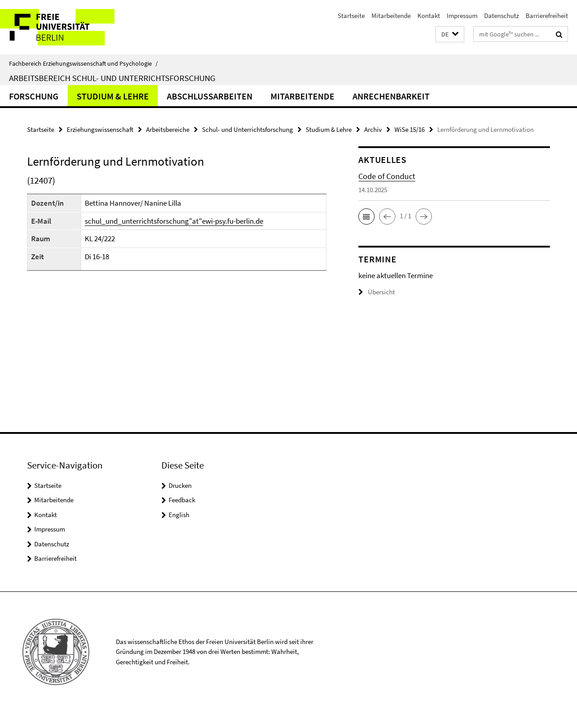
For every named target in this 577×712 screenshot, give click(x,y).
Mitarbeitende (391, 15)
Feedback (182, 500)
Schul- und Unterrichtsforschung (247, 129)
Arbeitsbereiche (167, 129)
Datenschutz (501, 15)
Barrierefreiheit (547, 15)
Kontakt (428, 15)
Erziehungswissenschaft (100, 129)
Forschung (34, 96)
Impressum (462, 15)
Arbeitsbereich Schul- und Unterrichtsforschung (112, 77)
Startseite (351, 15)
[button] (449, 34)
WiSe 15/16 (409, 129)
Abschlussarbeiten (209, 96)
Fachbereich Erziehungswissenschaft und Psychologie (83, 63)
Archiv (373, 129)
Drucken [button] (180, 485)
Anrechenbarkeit (391, 96)
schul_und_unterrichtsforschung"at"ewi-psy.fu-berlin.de (174, 221)
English (179, 514)
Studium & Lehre (113, 96)
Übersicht (376, 292)
